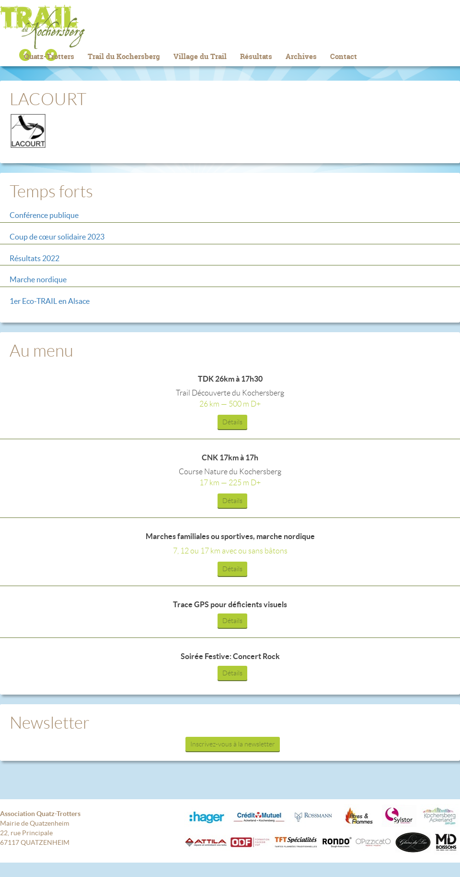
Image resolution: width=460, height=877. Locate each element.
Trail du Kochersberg (230, 27)
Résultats (256, 56)
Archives (301, 56)
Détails (232, 422)
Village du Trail (200, 56)
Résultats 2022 (34, 258)
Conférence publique (44, 215)
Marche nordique (38, 279)
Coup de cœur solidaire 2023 (57, 236)
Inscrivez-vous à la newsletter (232, 744)
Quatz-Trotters (49, 56)
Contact (343, 56)
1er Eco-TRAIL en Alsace (50, 301)
